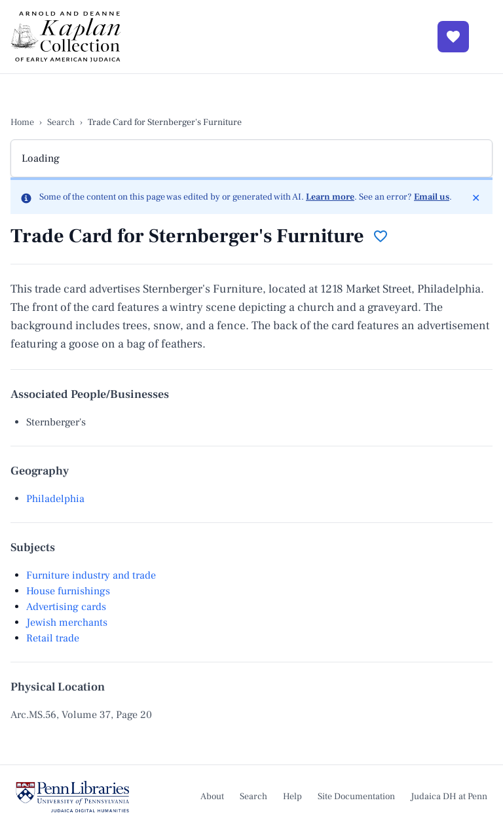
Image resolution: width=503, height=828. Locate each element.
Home (22, 122)
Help (292, 796)
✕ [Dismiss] (479, 197)
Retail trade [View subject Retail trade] (52, 638)
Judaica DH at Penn (449, 796)
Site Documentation (356, 796)
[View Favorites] (453, 36)
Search (61, 122)
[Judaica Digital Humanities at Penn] (72, 796)
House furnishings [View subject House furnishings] (68, 591)
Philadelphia (55, 498)
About (212, 796)
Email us (431, 197)
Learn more (330, 197)
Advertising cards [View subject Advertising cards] (66, 606)
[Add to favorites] (380, 236)
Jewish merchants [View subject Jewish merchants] (66, 622)
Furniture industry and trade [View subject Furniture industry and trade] (91, 575)
